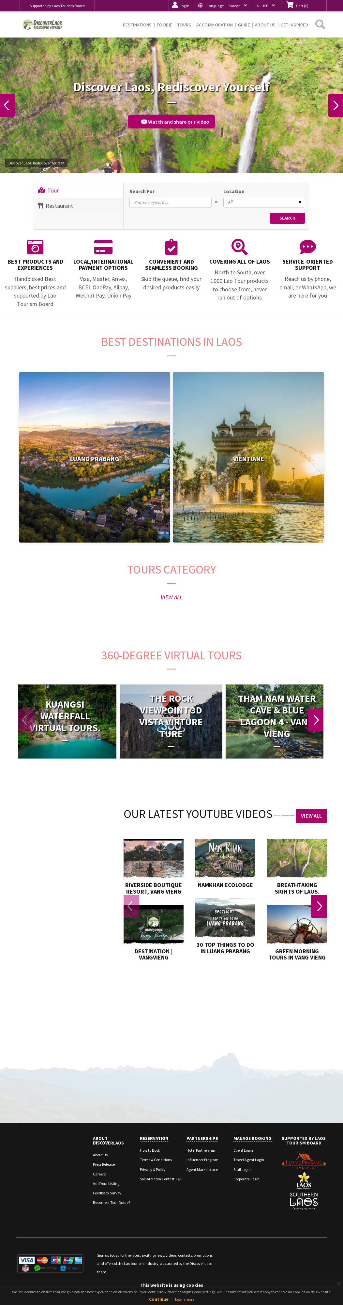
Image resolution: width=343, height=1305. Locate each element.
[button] (222, 5)
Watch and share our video (175, 121)
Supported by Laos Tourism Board (57, 5)
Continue (159, 1299)
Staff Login (242, 1169)
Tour (48, 190)
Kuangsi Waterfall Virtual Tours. (65, 716)
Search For (142, 191)
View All (311, 815)
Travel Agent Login (248, 1159)
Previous (8, 105)
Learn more (184, 1299)
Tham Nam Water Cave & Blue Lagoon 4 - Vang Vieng (277, 716)
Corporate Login (246, 1178)
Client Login (243, 1150)
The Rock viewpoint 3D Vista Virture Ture (171, 716)
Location (234, 191)
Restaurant (55, 205)
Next (335, 105)
